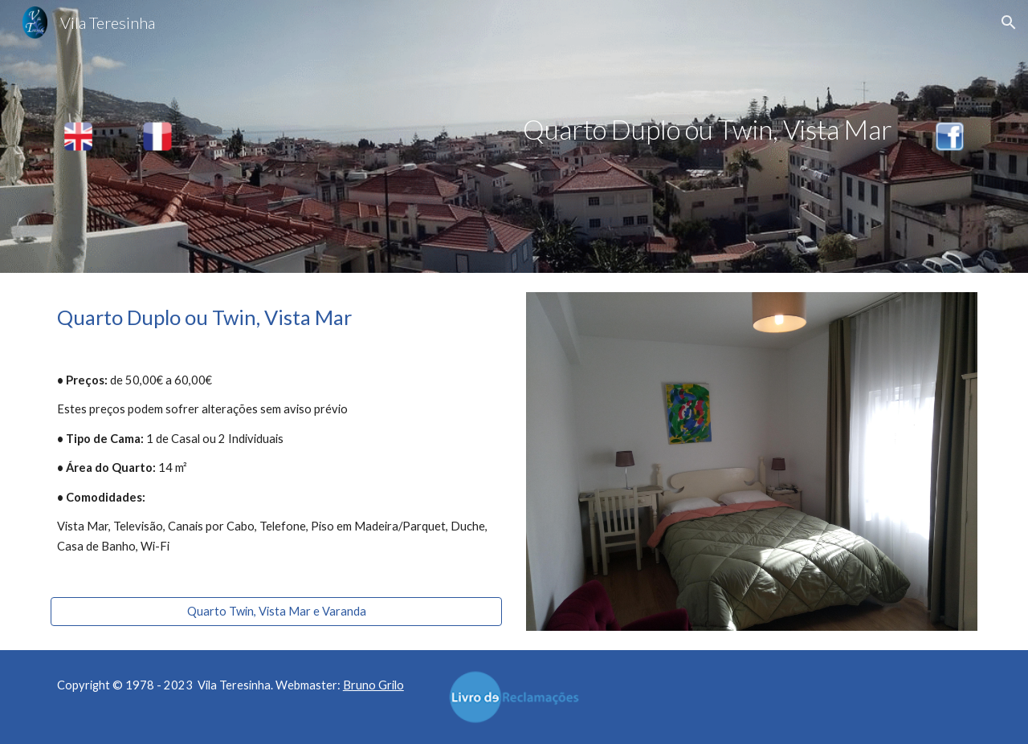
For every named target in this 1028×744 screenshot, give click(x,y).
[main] (553, 129)
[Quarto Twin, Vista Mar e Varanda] (276, 610)
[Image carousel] (751, 461)
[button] (1008, 22)
